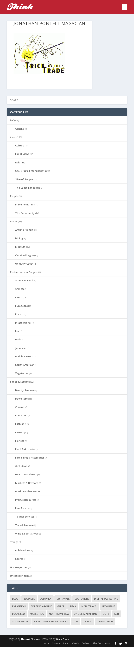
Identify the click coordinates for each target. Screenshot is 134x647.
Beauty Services (24, 390)
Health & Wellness (26, 474)
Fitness (19, 432)
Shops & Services (20, 381)
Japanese (20, 348)
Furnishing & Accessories (29, 457)
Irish (17, 331)
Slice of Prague (24, 179)
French (19, 314)
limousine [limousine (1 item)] (108, 606)
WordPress (62, 638)
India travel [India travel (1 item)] (89, 606)
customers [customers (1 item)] (81, 598)
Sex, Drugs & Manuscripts (30, 171)
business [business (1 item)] (29, 598)
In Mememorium (25, 204)
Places (13, 221)
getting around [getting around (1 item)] (41, 606)
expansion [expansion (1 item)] (19, 606)
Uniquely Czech (24, 263)
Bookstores (22, 398)
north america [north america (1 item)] (59, 613)
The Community (25, 213)
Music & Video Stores (27, 491)
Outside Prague (24, 255)
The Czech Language (27, 187)
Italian (19, 339)
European (21, 305)
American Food (24, 280)
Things (14, 542)
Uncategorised (19, 567)
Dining (19, 238)
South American (24, 364)
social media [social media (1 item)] (20, 621)
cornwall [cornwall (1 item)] (62, 598)
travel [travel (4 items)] (87, 621)
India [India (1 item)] (72, 606)
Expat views (22, 154)
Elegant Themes (30, 638)
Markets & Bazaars (26, 483)
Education (21, 415)
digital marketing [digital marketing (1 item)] (106, 598)
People (14, 196)
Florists (19, 440)
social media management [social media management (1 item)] (51, 621)
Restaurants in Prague (23, 272)
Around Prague (24, 230)
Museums (21, 246)
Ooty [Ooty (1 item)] (106, 613)
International (23, 322)
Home (46, 643)
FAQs (13, 120)
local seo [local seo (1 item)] (18, 613)
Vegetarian (22, 373)
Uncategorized (19, 575)
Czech (18, 297)
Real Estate (22, 508)
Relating (20, 162)
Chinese (19, 288)
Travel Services (24, 525)
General (19, 128)
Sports (19, 558)
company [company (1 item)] (46, 598)
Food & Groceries (25, 449)
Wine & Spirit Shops (27, 533)
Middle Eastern (24, 356)
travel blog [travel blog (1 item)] (105, 621)
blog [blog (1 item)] (15, 598)
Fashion (19, 423)
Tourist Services (24, 516)
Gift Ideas (21, 466)
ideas (13, 137)
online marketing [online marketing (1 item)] (86, 613)
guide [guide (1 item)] (61, 606)
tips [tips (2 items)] (75, 621)
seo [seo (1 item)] (116, 613)
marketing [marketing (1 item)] (37, 613)
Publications (22, 550)
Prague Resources (25, 499)
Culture (19, 145)
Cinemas (20, 407)
